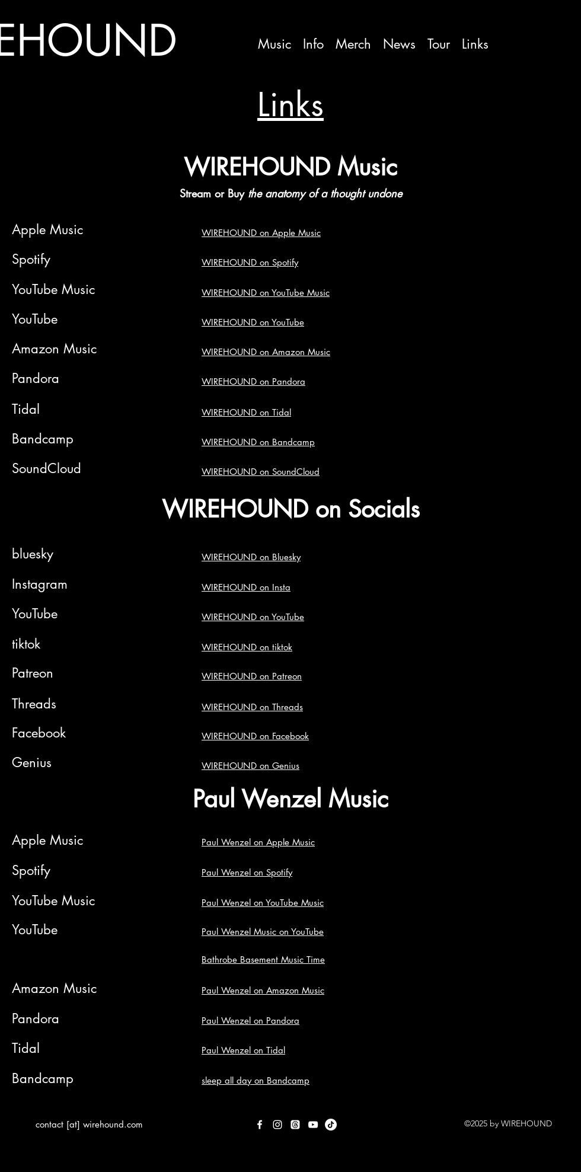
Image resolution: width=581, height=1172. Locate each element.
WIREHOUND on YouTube (253, 322)
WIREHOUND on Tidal (246, 412)
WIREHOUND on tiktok (247, 647)
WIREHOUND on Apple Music (261, 232)
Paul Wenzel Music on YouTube (263, 931)
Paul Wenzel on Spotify (247, 872)
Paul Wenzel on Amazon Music (263, 990)
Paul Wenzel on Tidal (243, 1050)
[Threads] (295, 1125)
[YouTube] (313, 1125)
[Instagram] (277, 1125)
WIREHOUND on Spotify (250, 262)
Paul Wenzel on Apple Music (258, 842)
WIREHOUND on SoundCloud (261, 471)
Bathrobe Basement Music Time (263, 959)
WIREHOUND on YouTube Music (266, 292)
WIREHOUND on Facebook (255, 736)
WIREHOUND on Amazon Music (266, 351)
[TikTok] (331, 1125)
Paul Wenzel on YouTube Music (263, 902)
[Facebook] (260, 1125)
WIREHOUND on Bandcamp (258, 442)
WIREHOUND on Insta (246, 587)
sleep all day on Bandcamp (255, 1080)
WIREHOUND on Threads (252, 707)
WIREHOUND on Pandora (253, 381)
